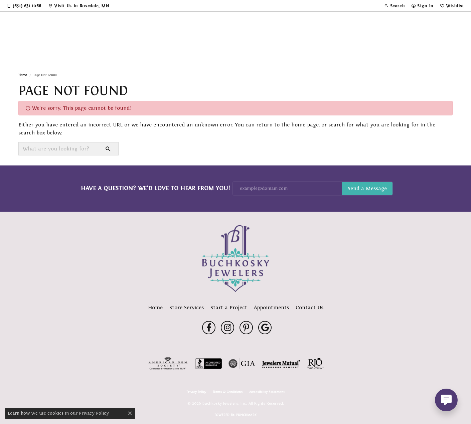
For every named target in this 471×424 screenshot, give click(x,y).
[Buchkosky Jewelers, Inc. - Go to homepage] (235, 258)
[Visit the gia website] (241, 363)
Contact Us (309, 307)
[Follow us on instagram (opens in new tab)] (227, 327)
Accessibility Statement (267, 392)
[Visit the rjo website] (315, 363)
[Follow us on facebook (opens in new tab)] (208, 327)
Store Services (186, 307)
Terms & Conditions (228, 392)
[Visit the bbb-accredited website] (208, 363)
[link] (24, 5)
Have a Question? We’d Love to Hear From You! (155, 188)
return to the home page (287, 124)
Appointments (271, 307)
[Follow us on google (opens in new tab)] (265, 327)
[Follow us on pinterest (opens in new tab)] (246, 327)
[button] (394, 5)
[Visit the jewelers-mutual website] (281, 363)
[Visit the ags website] (167, 363)
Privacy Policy (196, 392)
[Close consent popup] (130, 413)
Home (22, 75)
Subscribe (367, 188)
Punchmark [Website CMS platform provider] (246, 415)
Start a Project (228, 307)
